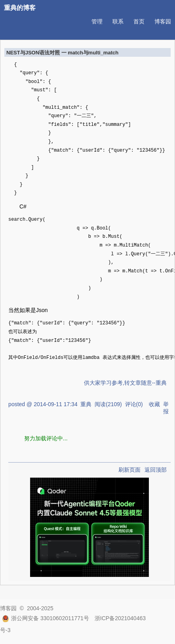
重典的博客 (20, 7)
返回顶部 (156, 470)
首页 (139, 21)
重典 (85, 404)
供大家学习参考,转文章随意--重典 (125, 383)
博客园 (162, 21)
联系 (118, 21)
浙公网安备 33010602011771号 (45, 618)
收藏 (154, 404)
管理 (97, 21)
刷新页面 (129, 470)
